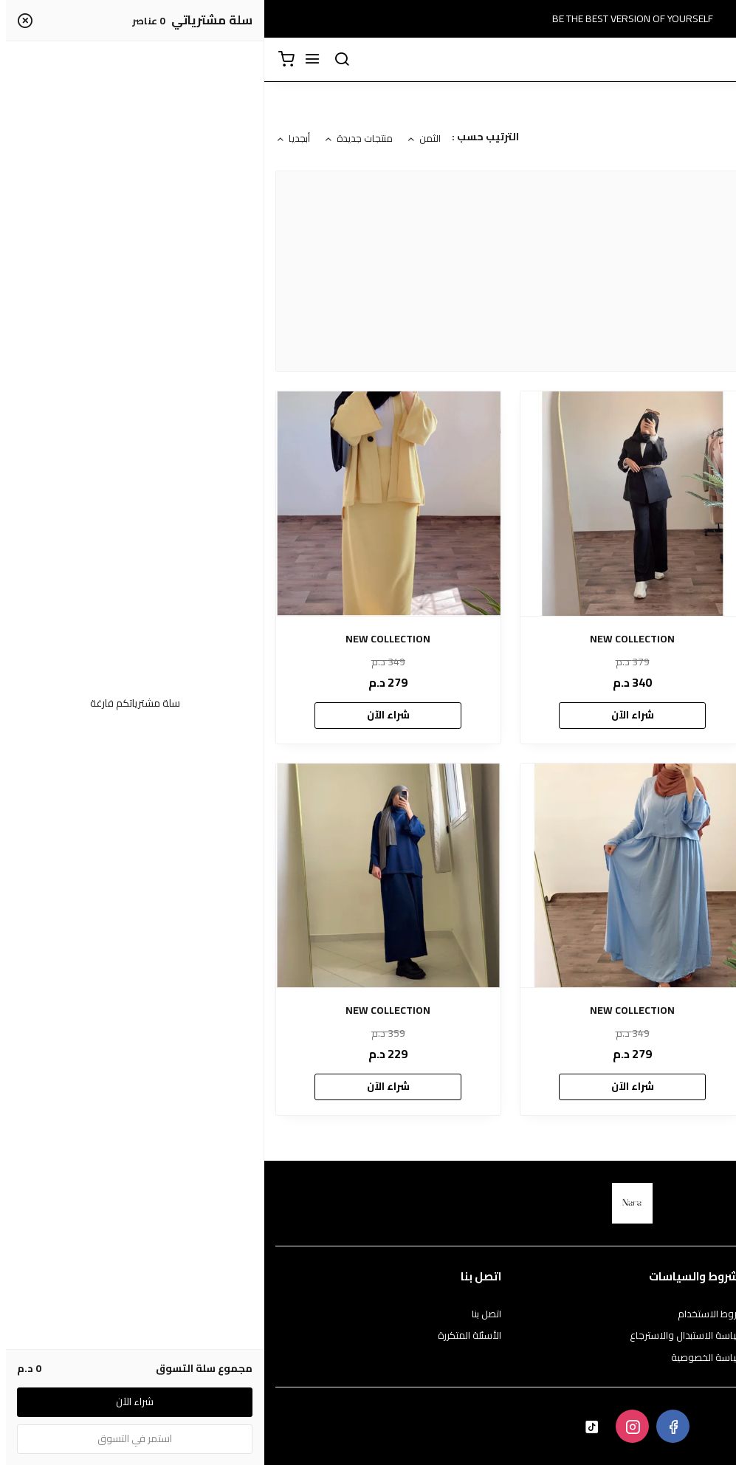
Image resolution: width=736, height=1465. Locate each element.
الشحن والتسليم (693, 1358)
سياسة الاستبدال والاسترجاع (423, 1335)
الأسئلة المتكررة (205, 1335)
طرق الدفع (703, 1335)
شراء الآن (612, 714)
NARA (647, 333)
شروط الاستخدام (447, 1314)
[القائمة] (48, 60)
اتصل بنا (222, 1314)
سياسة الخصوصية (444, 1358)
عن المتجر (706, 1314)
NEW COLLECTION (612, 639)
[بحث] (77, 60)
